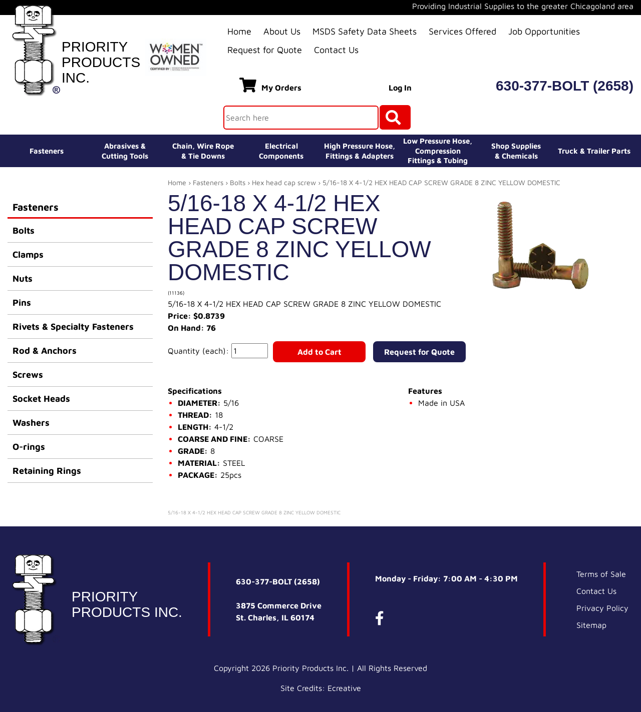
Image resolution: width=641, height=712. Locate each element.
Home (239, 31)
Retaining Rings (47, 470)
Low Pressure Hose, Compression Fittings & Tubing (437, 151)
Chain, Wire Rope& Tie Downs (203, 151)
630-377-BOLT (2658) (564, 86)
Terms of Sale (601, 573)
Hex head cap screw (284, 182)
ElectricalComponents (281, 151)
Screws (28, 374)
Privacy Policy (602, 607)
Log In (400, 87)
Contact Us (336, 50)
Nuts (23, 278)
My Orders (270, 85)
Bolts (24, 230)
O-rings (29, 446)
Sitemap (591, 624)
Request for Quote (264, 50)
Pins (22, 302)
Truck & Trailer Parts (594, 151)
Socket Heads (41, 398)
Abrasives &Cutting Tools (125, 151)
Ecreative (344, 687)
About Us (281, 31)
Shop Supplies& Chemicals (516, 151)
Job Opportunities (544, 31)
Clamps (28, 254)
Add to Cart (319, 351)
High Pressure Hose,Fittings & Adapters (359, 151)
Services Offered (462, 31)
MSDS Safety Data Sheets (364, 31)
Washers (31, 422)
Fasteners (47, 151)
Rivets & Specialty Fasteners (73, 326)
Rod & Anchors (45, 350)
